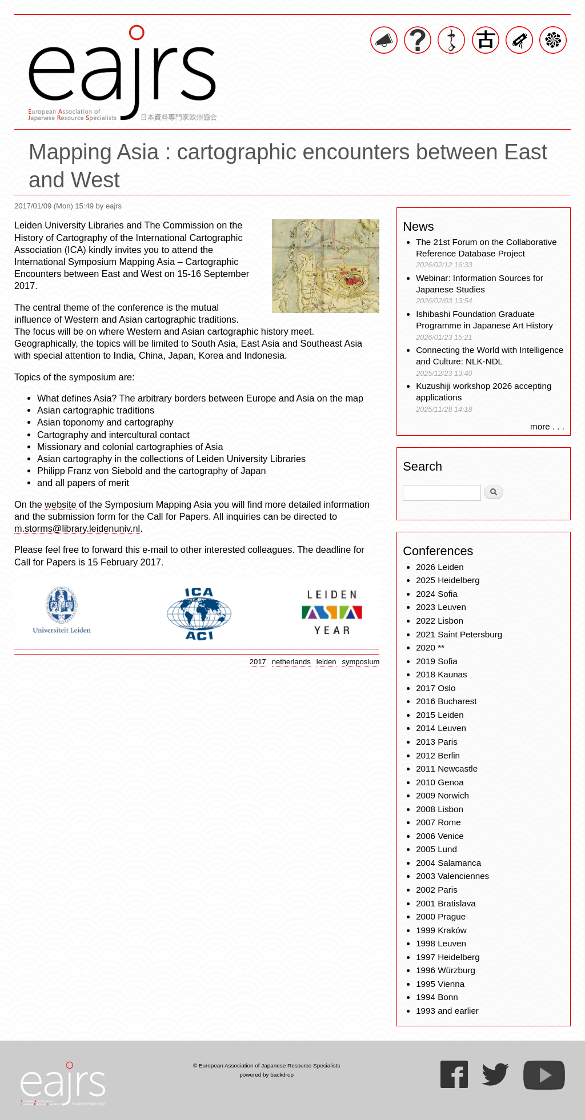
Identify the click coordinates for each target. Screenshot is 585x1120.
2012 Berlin (438, 755)
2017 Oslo (435, 688)
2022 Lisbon (439, 620)
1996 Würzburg (445, 970)
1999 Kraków (441, 930)
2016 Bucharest (446, 701)
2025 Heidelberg (447, 580)
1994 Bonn (437, 997)
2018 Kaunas (441, 674)
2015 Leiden (440, 715)
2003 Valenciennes (452, 876)
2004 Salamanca (448, 863)
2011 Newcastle (447, 768)
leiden (326, 661)
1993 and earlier (447, 1010)
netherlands (291, 661)
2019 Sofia (437, 661)
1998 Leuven (441, 943)
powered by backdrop (266, 1074)
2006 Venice (440, 836)
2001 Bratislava (446, 903)
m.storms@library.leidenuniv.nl (77, 528)
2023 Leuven (441, 607)
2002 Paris (437, 889)
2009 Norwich (442, 795)
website (60, 504)
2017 (258, 661)
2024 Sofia (437, 594)
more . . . (547, 426)
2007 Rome (438, 822)
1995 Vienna (440, 984)
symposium (361, 661)
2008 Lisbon (439, 809)
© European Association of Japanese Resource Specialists (266, 1065)
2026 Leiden (440, 567)
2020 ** (430, 647)
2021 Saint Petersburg (459, 634)
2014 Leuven (441, 728)
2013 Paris (437, 741)
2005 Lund (436, 849)
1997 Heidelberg (447, 957)
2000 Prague (441, 916)
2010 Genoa (440, 782)
